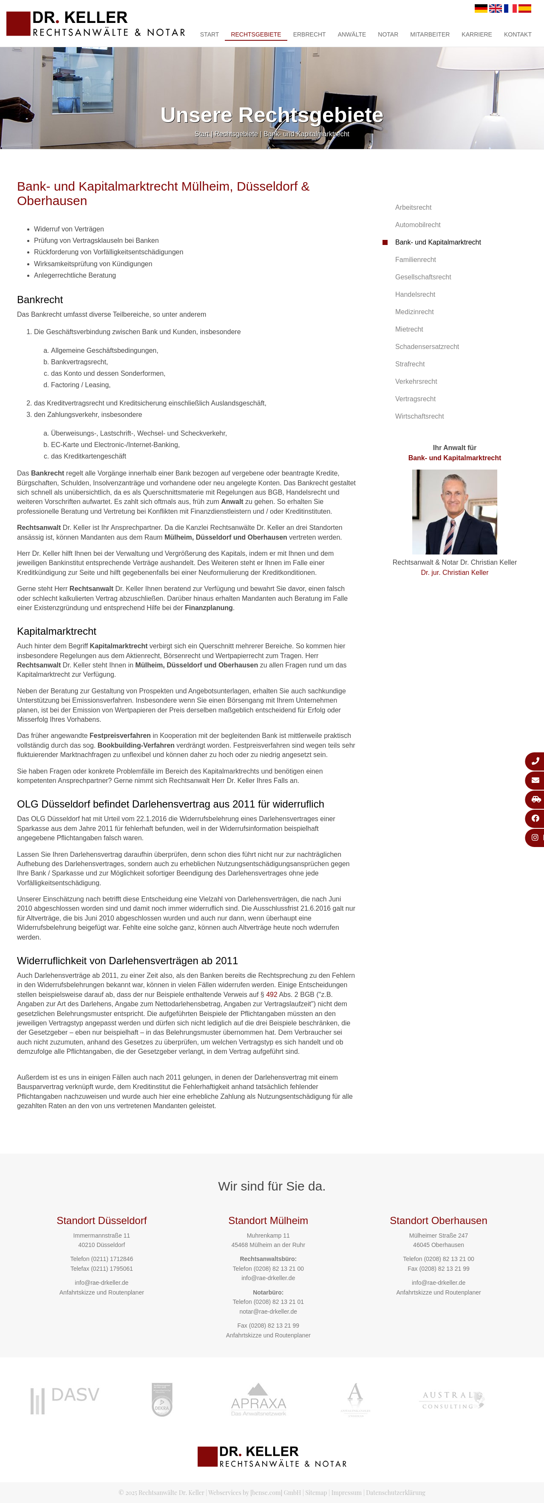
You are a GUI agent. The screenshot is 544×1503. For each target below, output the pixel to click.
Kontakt (518, 34)
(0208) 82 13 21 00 (279, 1268)
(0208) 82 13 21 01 (279, 1301)
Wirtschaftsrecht (419, 416)
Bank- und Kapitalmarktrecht (306, 134)
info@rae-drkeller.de (101, 1282)
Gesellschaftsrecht (423, 277)
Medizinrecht (414, 311)
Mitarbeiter (430, 34)
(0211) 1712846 (112, 1258)
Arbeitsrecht (413, 207)
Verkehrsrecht (416, 381)
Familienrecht (415, 259)
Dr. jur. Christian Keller (454, 572)
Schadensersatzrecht (427, 346)
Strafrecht (410, 364)
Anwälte (352, 34)
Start (209, 34)
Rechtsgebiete (256, 34)
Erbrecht (309, 34)
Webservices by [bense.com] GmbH (254, 1493)
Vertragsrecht (415, 398)
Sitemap (316, 1493)
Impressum (347, 1493)
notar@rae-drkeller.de (268, 1311)
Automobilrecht (418, 224)
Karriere (477, 34)
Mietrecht (409, 329)
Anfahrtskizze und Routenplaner (102, 1292)
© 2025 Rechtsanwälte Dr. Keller (161, 1493)
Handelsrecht (415, 294)
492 (272, 994)
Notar (388, 34)
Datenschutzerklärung (395, 1493)
